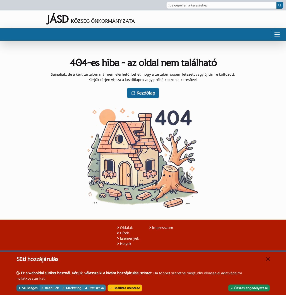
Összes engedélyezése (249, 288)
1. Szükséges (28, 288)
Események (129, 238)
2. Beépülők (50, 288)
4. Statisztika (94, 288)
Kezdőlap (143, 93)
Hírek (124, 232)
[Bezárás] (268, 259)
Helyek (125, 243)
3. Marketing (71, 288)
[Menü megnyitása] (277, 34)
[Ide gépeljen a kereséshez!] (221, 5)
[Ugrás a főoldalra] (69, 19)
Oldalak (126, 227)
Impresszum (162, 227)
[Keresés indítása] (279, 5)
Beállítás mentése (125, 288)
